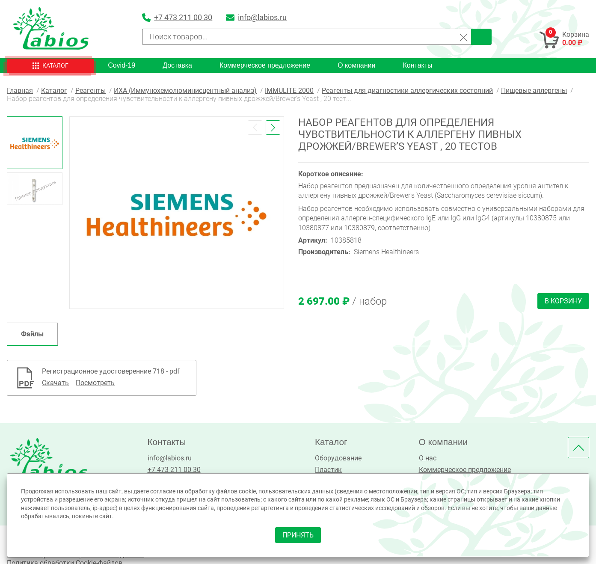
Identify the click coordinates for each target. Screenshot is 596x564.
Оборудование (338, 458)
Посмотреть (95, 383)
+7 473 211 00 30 (174, 470)
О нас (427, 458)
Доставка (177, 65)
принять (298, 535)
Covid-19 (121, 65)
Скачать (55, 383)
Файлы (32, 334)
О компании (356, 65)
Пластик (328, 470)
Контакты (417, 65)
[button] (255, 127)
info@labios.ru (170, 458)
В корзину (563, 301)
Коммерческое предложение (264, 65)
